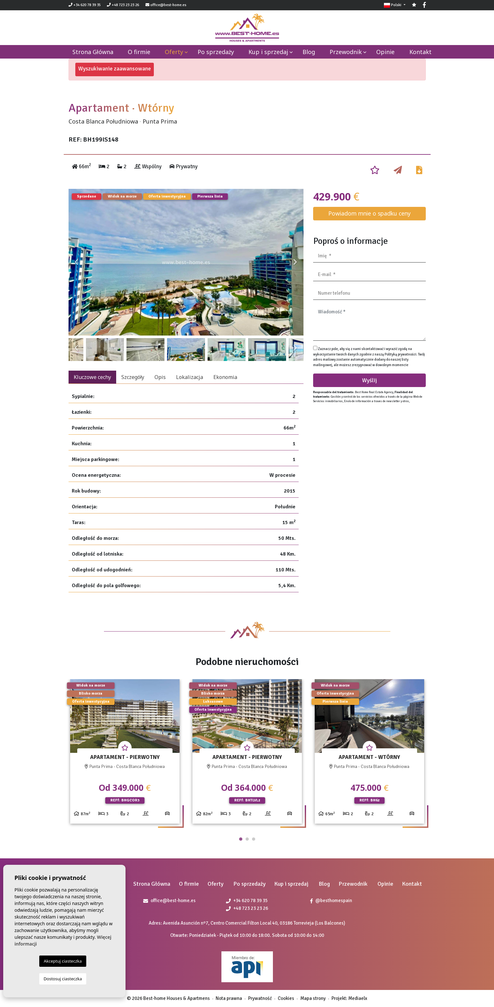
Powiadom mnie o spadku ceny (369, 213)
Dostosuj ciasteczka (63, 979)
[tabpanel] (124, 754)
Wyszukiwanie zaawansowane (114, 68)
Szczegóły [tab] (132, 377)
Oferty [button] (174, 52)
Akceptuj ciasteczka (63, 961)
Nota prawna (229, 998)
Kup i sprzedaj (268, 52)
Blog (309, 52)
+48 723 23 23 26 (123, 5)
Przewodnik (346, 52)
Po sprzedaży (216, 52)
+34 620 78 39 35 (85, 5)
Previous (77, 262)
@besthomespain (331, 900)
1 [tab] (240, 839)
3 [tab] (253, 839)
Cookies (286, 998)
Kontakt (420, 52)
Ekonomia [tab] (225, 377)
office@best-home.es (168, 5)
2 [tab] (247, 839)
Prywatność (260, 998)
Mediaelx (357, 998)
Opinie (385, 52)
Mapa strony (313, 998)
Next (295, 262)
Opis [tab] (160, 377)
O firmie (139, 52)
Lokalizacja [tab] (189, 377)
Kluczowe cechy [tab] (92, 377)
